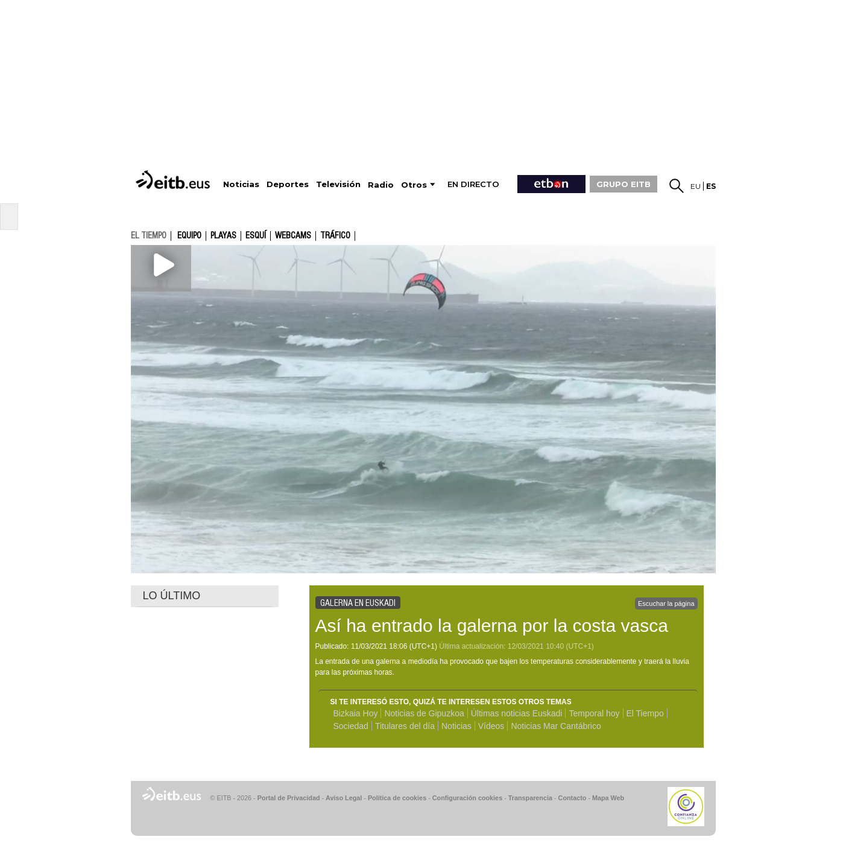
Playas (223, 236)
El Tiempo (645, 713)
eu (695, 186)
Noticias (456, 726)
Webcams (293, 236)
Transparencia (530, 797)
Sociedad (350, 726)
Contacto (572, 797)
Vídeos (491, 726)
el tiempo (148, 235)
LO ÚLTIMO (172, 596)
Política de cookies (397, 797)
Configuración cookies (467, 797)
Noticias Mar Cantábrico (556, 726)
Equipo (189, 236)
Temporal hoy (594, 713)
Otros (414, 184)
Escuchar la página (666, 603)
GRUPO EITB (623, 184)
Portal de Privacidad (288, 797)
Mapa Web (608, 797)
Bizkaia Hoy (355, 713)
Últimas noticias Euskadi (517, 713)
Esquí (255, 236)
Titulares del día (405, 726)
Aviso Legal (344, 797)
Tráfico (335, 236)
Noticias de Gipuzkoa (424, 713)
